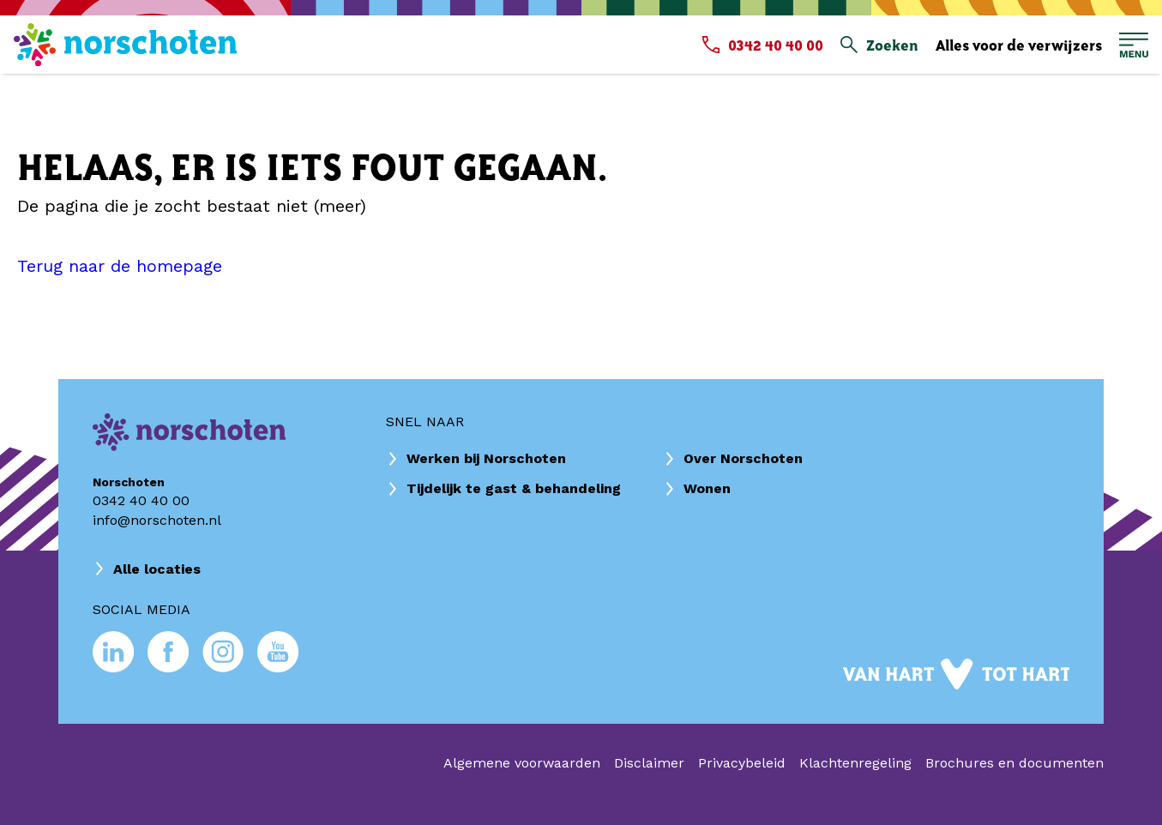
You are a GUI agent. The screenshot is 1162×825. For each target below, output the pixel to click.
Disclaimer (649, 763)
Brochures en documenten (1014, 763)
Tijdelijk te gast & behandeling (513, 488)
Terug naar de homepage (119, 266)
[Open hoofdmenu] (1133, 45)
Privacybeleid (742, 763)
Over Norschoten (743, 458)
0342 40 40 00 (141, 500)
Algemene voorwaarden (521, 763)
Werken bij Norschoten (486, 458)
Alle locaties (157, 569)
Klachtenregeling (855, 763)
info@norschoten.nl (157, 520)
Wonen (707, 488)
